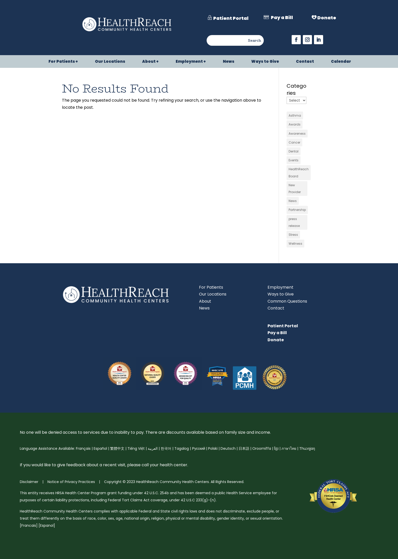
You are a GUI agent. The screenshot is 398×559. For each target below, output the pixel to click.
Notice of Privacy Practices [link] (70, 481)
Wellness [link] (295, 243)
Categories (296, 89)
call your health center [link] (164, 465)
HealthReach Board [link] (299, 172)
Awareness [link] (297, 133)
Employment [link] (189, 62)
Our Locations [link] (110, 62)
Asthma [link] (295, 115)
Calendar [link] (341, 62)
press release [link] (294, 222)
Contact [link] (305, 62)
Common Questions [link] (287, 301)
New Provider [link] (295, 188)
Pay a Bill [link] (277, 333)
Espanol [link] (47, 525)
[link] (126, 32)
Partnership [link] (297, 210)
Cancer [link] (294, 142)
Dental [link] (293, 151)
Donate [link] (276, 340)
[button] (296, 39)
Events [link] (293, 160)
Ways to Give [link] (265, 62)
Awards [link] (295, 124)
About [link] (149, 62)
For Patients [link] (61, 62)
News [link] (228, 62)
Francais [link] (28, 525)
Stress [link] (293, 234)
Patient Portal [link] (283, 326)
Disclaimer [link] (29, 481)
